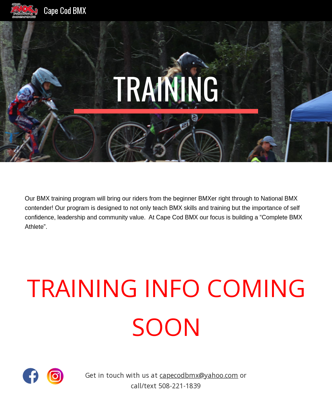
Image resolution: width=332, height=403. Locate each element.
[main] (166, 91)
